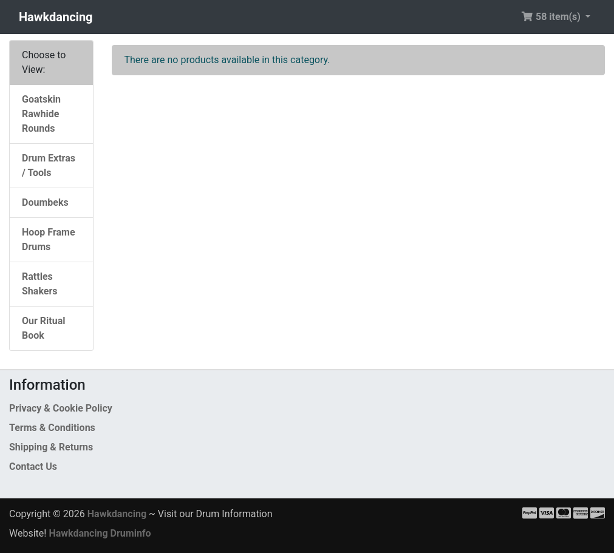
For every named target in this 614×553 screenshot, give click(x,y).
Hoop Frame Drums (48, 239)
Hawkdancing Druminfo (100, 533)
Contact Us (33, 466)
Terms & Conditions (52, 427)
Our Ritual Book (43, 328)
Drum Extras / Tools (48, 165)
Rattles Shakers (39, 284)
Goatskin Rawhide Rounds (41, 113)
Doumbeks (45, 202)
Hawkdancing (56, 17)
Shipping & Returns (51, 447)
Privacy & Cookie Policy (60, 408)
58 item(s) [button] (552, 16)
